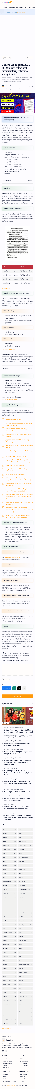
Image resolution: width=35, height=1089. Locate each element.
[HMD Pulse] (25, 928)
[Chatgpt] (25, 877)
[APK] (25, 837)
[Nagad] (25, 984)
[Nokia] (9, 992)
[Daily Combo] (25, 885)
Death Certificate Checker (7, 1064)
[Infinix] (25, 944)
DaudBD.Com (10, 1085)
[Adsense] (9, 833)
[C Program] (9, 873)
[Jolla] (9, 960)
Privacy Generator (24, 1079)
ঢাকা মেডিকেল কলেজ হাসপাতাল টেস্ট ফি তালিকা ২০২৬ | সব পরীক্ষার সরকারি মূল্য (17, 799)
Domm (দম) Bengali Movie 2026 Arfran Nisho (18, 792)
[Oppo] (25, 1000)
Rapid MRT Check (7, 1061)
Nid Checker (6, 1067)
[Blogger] (5, 7)
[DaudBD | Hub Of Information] (9, 2)
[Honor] (25, 932)
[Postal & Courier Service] (9, 1020)
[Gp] (9, 924)
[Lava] (25, 960)
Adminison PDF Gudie (8, 350)
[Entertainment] (15, 727)
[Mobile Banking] (9, 980)
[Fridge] (9, 917)
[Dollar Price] (25, 893)
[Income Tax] (9, 944)
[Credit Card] (25, 881)
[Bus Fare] (9, 869)
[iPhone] (25, 948)
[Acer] (25, 829)
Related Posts (7, 181)
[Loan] (9, 972)
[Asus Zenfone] (25, 841)
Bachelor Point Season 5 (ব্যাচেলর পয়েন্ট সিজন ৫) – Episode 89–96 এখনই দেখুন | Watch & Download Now (18, 762)
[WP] (26, 7)
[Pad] (25, 1004)
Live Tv (4, 1076)
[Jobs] (25, 956)
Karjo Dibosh (6, 1059)
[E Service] (25, 897)
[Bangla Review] (15, 741)
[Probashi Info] (9, 1024)
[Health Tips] (20, 796)
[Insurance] (9, 948)
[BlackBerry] (25, 861)
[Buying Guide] (25, 869)
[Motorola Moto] (9, 984)
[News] (21, 727)
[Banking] (9, 853)
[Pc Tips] (9, 1012)
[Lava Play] (9, 964)
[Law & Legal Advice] (25, 964)
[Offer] (25, 992)
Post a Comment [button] (17, 696)
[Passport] (9, 1008)
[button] (2, 2)
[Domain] (9, 897)
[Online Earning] (25, 996)
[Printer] (25, 1020)
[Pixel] (9, 1016)
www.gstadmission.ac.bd (9, 399)
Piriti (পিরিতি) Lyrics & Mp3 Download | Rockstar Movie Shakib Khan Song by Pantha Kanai (18, 773)
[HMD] (9, 928)
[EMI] (9, 905)
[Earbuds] (9, 901)
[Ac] (9, 829)
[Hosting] (25, 936)
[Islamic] (9, 952)
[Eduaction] (6, 679)
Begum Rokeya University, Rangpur (16, 456)
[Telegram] (6, 1051)
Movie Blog (6, 1074)
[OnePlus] (9, 996)
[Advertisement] (17, 34)
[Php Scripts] (25, 1012)
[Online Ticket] (9, 1000)
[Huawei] (9, 940)
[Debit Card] (9, 889)
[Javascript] (9, 956)
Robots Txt (22, 1076)
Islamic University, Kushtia (13, 420)
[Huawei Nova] (25, 940)
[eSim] (9, 909)
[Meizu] (9, 976)
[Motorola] (25, 980)
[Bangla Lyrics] (14, 768)
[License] (9, 968)
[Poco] (25, 1016)
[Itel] (25, 952)
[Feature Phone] (25, 913)
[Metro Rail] (25, 976)
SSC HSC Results (24, 1059)
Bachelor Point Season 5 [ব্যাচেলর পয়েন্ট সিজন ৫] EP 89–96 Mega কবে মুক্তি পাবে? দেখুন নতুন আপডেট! (18, 731)
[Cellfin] (9, 877)
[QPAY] (25, 1024)
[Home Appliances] (9, 932)
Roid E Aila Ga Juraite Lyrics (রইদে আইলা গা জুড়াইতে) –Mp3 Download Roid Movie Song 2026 (17, 783)
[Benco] (25, 853)
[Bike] (9, 857)
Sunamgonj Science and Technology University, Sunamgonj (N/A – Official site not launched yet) (19, 510)
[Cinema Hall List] (9, 881)
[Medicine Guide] (25, 972)
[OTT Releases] (9, 1004)
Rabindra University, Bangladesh (15, 474)
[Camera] (25, 873)
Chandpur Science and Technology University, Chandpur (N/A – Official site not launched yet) (19, 496)
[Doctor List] (14, 796)
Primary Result (24, 1061)
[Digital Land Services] (25, 889)
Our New (5, 1079)
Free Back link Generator (9, 1081)
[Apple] (9, 841)
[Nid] (25, 988)
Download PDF (6, 288)
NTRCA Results (24, 1065)
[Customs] (9, 885)
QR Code (22, 1081)
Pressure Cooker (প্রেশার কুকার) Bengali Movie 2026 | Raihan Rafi (18, 753)
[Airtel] (25, 833)
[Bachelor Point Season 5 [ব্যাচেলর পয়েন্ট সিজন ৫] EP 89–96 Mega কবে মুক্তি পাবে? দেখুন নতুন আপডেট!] (17, 716)
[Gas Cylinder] (25, 917)
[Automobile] (9, 845)
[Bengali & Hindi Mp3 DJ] (16, 7)
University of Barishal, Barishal (15, 465)
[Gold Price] (9, 920)
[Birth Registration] (25, 857)
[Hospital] (9, 936)
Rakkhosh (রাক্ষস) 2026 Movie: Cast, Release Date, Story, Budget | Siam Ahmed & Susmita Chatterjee (18, 817)
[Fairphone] (9, 913)
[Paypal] (25, 1008)
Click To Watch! (21, 12)
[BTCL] (25, 865)
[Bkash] (9, 861)
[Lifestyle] (25, 968)
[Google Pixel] (25, 920)
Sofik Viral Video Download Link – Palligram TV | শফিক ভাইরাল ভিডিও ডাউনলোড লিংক (18, 808)
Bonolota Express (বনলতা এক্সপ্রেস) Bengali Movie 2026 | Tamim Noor (17, 744)
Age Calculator (24, 1074)
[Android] (9, 837)
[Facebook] (25, 909)
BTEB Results (23, 1063)
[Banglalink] (25, 849)
